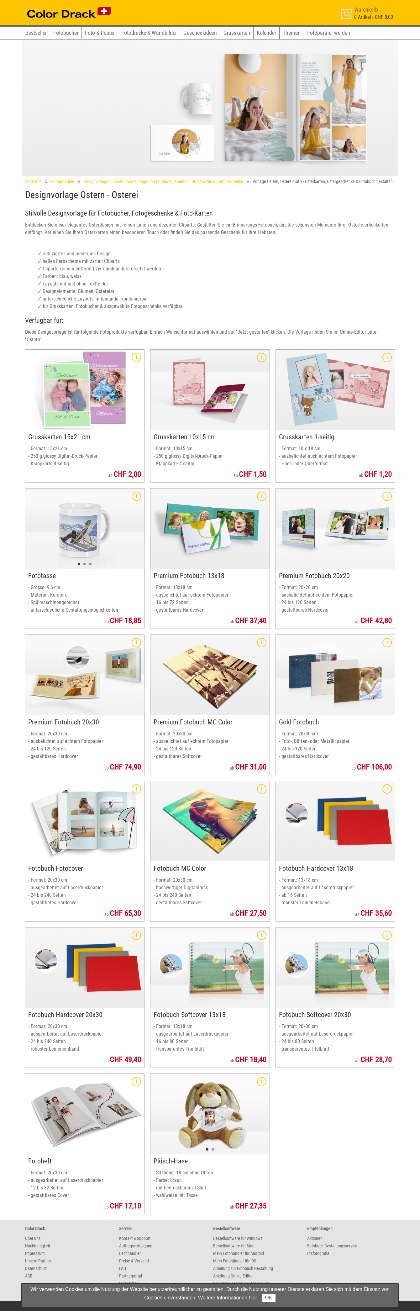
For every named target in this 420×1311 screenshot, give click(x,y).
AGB (29, 1275)
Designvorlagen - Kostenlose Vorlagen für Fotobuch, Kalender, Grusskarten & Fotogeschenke (163, 181)
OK (268, 1297)
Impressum (35, 1253)
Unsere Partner (38, 1260)
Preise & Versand (134, 1260)
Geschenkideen (200, 32)
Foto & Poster (100, 32)
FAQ (122, 1268)
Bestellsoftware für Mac (233, 1245)
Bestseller (36, 32)
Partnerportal (130, 1275)
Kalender (266, 32)
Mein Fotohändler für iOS (234, 1260)
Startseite (33, 181)
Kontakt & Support (134, 1238)
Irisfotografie (318, 1253)
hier (253, 1297)
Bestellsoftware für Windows (237, 1238)
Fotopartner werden (328, 32)
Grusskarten (236, 32)
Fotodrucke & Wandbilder (149, 32)
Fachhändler (130, 1253)
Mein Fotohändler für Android (238, 1253)
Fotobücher (65, 32)
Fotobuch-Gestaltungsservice (332, 1245)
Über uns (32, 1238)
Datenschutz (36, 1268)
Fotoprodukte (62, 181)
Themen (292, 32)
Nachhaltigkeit (37, 1245)
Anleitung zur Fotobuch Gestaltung (243, 1268)
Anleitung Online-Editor (233, 1275)
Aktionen (315, 1238)
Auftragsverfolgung (135, 1245)
